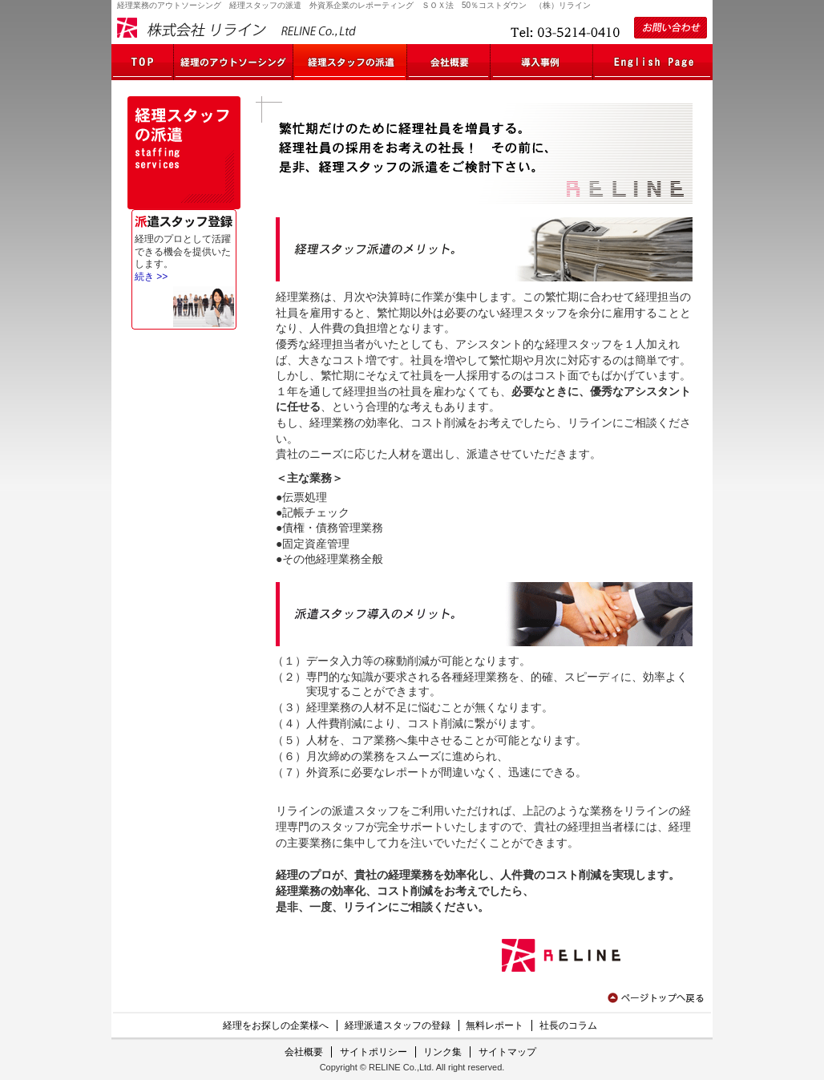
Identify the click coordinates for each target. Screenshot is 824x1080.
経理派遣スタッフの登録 (397, 1025)
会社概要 (304, 1052)
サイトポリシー (373, 1052)
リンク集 (442, 1052)
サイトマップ (507, 1052)
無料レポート (494, 1025)
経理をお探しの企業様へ (276, 1025)
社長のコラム (568, 1025)
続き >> (151, 276)
